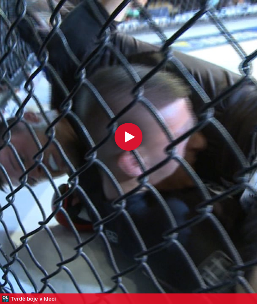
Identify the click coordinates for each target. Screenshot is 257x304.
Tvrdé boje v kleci (33, 299)
